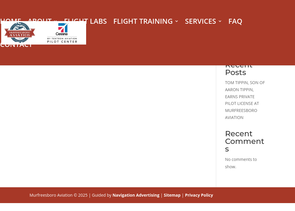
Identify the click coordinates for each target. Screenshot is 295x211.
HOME (10, 22)
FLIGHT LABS (85, 22)
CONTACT (16, 45)
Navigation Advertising (135, 195)
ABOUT (40, 22)
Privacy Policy (199, 195)
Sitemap (172, 195)
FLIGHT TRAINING (143, 22)
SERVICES (200, 22)
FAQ (236, 22)
